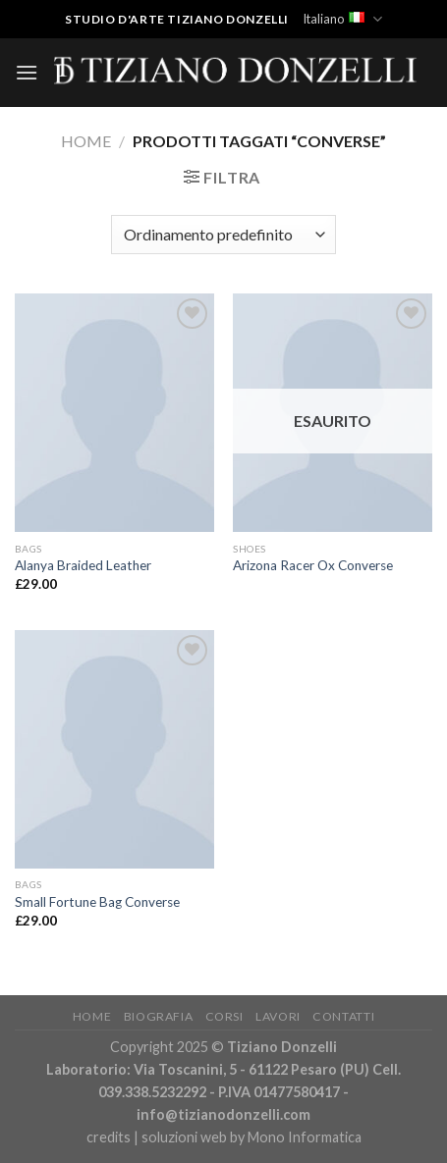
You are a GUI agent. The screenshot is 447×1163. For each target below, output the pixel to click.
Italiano (342, 19)
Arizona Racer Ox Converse (313, 565)
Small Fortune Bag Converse (97, 902)
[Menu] (26, 72)
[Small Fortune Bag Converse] (114, 749)
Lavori (278, 1016)
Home (86, 141)
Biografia (159, 1016)
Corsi (224, 1016)
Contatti (343, 1016)
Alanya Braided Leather (83, 565)
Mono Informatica (305, 1137)
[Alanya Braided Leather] (114, 412)
